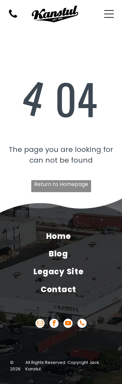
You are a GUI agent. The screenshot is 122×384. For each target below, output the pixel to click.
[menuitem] (58, 236)
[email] (40, 324)
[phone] (82, 324)
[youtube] (68, 324)
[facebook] (54, 324)
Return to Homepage (61, 184)
